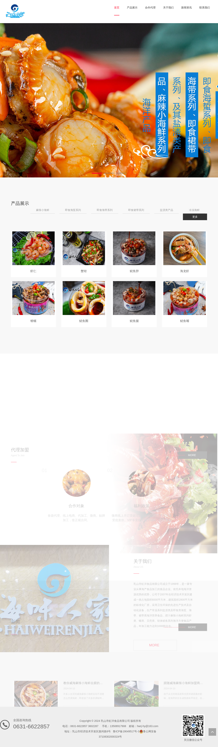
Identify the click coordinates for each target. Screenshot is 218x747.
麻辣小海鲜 (42, 209)
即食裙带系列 (136, 209)
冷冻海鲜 (194, 209)
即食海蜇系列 (73, 209)
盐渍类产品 (166, 209)
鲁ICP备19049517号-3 (126, 731)
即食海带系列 (105, 209)
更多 (195, 216)
